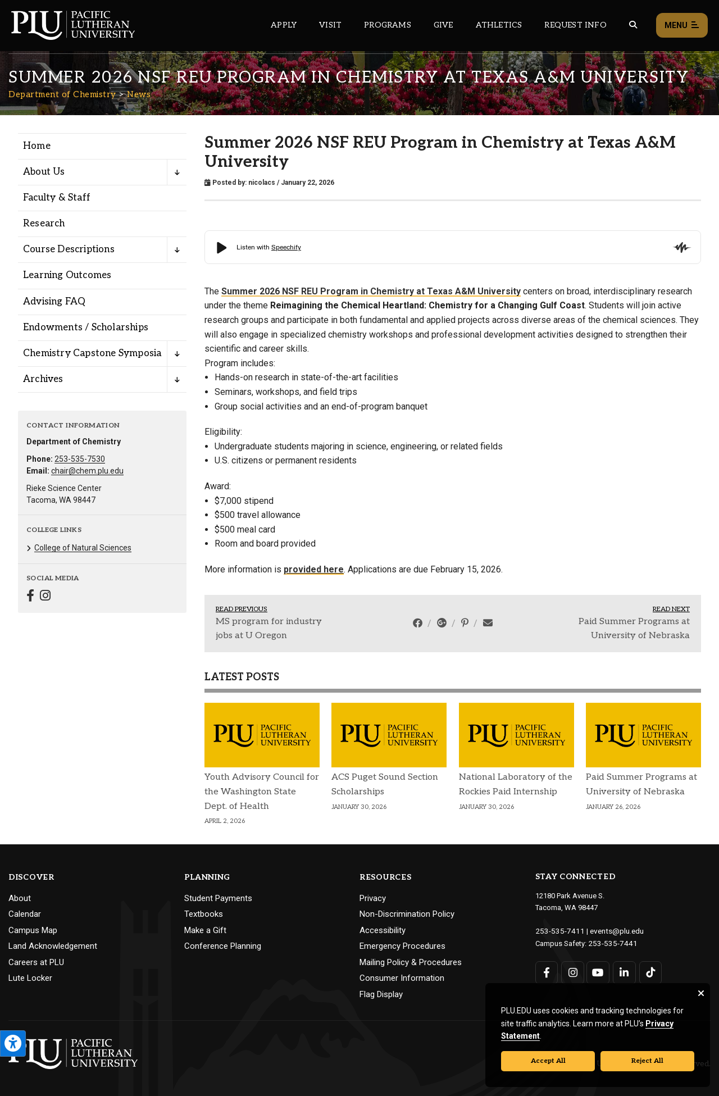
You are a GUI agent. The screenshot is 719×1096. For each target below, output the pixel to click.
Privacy (373, 898)
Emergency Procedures (402, 946)
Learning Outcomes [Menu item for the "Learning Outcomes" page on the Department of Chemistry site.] (67, 275)
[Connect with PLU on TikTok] (649, 971)
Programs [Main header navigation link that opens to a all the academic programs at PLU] (387, 25)
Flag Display (381, 994)
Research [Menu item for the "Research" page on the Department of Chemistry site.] (44, 223)
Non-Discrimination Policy (407, 914)
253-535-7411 (557, 930)
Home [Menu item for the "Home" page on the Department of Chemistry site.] (37, 146)
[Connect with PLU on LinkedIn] (623, 971)
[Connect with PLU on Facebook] (546, 971)
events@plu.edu (610, 930)
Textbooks (203, 914)
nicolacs (261, 183)
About (19, 898)
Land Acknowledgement (52, 946)
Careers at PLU (36, 962)
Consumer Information (402, 978)
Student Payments (218, 898)
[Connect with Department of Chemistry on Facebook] (30, 597)
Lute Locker (30, 978)
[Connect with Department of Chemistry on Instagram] (45, 597)
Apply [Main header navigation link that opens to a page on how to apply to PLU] (284, 25)
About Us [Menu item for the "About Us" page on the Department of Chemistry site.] (44, 172)
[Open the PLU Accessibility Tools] (13, 1043)
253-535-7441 (610, 942)
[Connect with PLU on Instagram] (572, 971)
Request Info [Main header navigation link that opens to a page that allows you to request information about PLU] (575, 25)
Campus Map (32, 930)
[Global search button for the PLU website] (633, 25)
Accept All (548, 1061)
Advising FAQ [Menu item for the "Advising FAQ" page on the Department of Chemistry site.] (54, 301)
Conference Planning (222, 946)
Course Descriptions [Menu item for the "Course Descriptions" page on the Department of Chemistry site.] (69, 249)
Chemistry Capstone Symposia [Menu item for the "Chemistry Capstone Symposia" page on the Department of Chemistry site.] (92, 353)
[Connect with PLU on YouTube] (597, 971)
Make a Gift (205, 930)
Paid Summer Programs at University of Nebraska (634, 629)
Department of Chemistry (62, 94)
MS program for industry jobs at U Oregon (269, 629)
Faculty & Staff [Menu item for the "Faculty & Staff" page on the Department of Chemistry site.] (56, 197)
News (139, 94)
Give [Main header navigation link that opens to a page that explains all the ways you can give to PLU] (443, 25)
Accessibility (383, 930)
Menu (682, 25)
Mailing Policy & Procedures (411, 962)
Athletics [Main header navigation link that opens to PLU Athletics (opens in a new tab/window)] (499, 25)
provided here (314, 569)
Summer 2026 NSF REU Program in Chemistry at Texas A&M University (371, 291)
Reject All (647, 1061)
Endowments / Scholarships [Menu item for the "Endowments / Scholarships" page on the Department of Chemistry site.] (85, 327)
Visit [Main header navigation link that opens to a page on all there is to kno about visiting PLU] (330, 25)
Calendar (24, 914)
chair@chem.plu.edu (87, 470)
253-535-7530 (79, 458)
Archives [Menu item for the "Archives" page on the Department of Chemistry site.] (43, 379)
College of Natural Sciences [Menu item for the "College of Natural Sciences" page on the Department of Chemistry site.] (82, 547)
